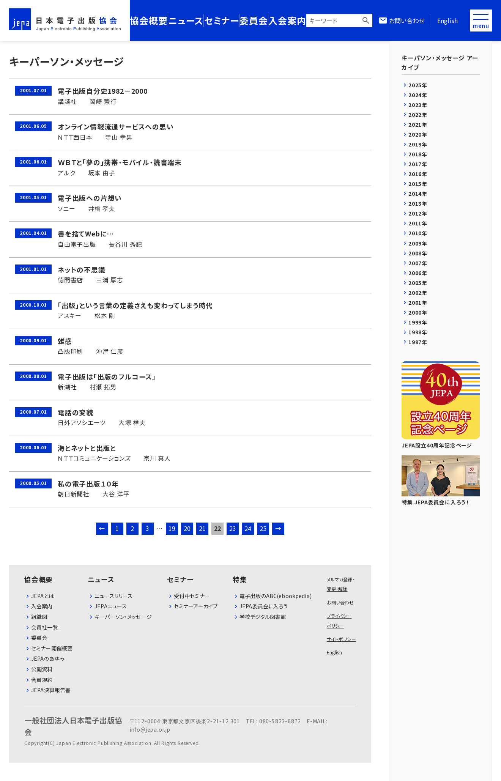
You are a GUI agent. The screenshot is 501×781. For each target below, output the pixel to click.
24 (248, 528)
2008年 (417, 253)
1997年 (417, 342)
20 (187, 528)
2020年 (417, 134)
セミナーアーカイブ (195, 606)
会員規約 (42, 679)
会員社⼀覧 (44, 627)
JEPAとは (42, 596)
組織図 (39, 616)
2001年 (417, 302)
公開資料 (42, 669)
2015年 (417, 183)
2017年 (417, 164)
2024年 (417, 95)
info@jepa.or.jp (150, 729)
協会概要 (148, 20)
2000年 (417, 312)
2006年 (417, 273)
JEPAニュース (111, 606)
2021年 (417, 124)
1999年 (417, 322)
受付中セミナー (192, 596)
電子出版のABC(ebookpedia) (275, 596)
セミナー (221, 20)
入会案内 (287, 20)
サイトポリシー (341, 639)
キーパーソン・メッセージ (123, 616)
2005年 (417, 283)
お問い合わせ (407, 20)
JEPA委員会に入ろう (263, 606)
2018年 (417, 154)
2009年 (417, 243)
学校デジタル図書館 (262, 616)
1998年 (417, 332)
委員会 (253, 20)
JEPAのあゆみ (48, 658)
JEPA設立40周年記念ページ (441, 405)
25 (263, 528)
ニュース (185, 20)
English (447, 20)
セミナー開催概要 (51, 648)
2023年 (417, 105)
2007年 (417, 263)
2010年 (417, 233)
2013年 (417, 203)
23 (233, 528)
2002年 (417, 292)
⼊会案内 (42, 606)
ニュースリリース (113, 596)
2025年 (417, 85)
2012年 (417, 213)
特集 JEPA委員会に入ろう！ (441, 480)
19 (172, 528)
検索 (365, 20)
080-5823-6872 (280, 721)
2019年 (417, 144)
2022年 (417, 114)
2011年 (417, 223)
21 (202, 528)
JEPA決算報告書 (51, 690)
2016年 (417, 174)
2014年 (417, 193)
